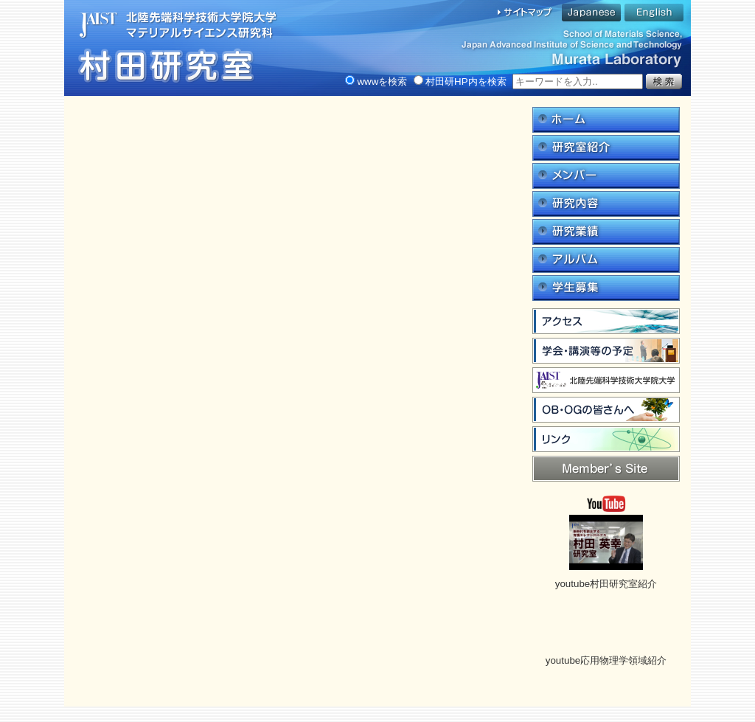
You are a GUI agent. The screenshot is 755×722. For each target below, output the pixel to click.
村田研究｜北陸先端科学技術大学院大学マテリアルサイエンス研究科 (174, 48)
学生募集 (606, 288)
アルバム (606, 260)
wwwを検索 (376, 81)
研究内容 (606, 204)
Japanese (591, 12)
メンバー (606, 176)
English (653, 12)
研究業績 (606, 232)
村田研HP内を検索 (460, 81)
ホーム (606, 120)
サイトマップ (525, 12)
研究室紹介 (606, 148)
